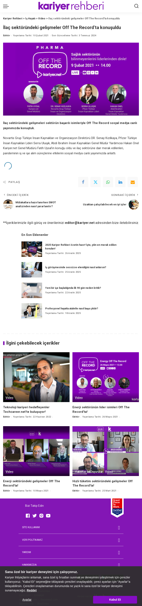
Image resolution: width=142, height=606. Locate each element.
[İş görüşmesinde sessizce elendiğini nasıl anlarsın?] (31, 269)
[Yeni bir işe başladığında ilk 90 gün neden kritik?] (31, 290)
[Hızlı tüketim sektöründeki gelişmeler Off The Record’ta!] (105, 451)
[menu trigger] (7, 6)
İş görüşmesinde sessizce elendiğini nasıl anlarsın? (75, 267)
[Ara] (136, 6)
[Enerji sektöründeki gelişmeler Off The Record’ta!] (36, 451)
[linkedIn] (120, 182)
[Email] (133, 182)
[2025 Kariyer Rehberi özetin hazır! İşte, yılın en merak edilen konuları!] (31, 249)
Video (9, 397)
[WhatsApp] (108, 182)
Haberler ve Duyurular (89, 471)
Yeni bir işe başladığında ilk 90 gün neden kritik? (73, 288)
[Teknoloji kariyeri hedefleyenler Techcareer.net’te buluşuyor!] (36, 377)
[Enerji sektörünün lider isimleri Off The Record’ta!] (105, 377)
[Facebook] (83, 182)
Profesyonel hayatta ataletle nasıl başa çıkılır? (71, 308)
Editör (6, 35)
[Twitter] (95, 182)
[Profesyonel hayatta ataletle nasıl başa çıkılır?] (31, 311)
